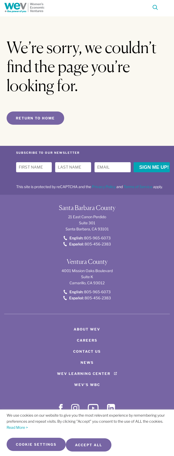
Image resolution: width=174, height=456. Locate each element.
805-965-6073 (87, 238)
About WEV (87, 329)
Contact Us (87, 351)
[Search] (155, 8)
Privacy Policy (104, 186)
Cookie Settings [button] (36, 444)
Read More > (17, 427)
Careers (87, 340)
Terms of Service (138, 186)
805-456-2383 (87, 244)
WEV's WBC (87, 385)
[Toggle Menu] (165, 7)
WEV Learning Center (83, 373)
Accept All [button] (88, 445)
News (87, 362)
